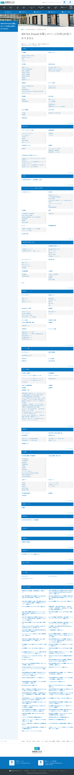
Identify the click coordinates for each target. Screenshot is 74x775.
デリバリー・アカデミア (53, 375)
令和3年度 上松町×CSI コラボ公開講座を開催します (59, 717)
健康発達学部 (51, 130)
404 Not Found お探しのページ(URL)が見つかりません (8, 26)
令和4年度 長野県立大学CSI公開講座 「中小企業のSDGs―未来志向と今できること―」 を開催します (61, 690)
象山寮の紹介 (51, 298)
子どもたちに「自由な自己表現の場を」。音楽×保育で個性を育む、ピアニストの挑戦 (33, 409)
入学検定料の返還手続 (26, 476)
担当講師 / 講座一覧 (52, 378)
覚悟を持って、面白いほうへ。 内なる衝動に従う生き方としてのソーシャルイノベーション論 (33, 419)
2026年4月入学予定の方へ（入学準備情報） (30, 519)
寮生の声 (50, 301)
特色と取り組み (52, 64)
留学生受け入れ (52, 435)
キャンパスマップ (52, 2)
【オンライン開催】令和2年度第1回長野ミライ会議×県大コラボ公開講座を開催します (34, 728)
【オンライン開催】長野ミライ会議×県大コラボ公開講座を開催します (34, 724)
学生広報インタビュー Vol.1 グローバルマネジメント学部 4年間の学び (33, 159)
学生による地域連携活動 (27, 385)
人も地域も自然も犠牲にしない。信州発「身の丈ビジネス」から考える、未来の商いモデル (33, 413)
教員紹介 (50, 145)
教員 (50, 210)
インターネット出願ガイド (27, 471)
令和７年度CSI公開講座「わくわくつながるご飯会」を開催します (34, 623)
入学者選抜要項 (25, 460)
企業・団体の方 (52, 360)
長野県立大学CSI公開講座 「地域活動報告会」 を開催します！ (33, 591)
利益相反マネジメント (26, 79)
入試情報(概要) (25, 271)
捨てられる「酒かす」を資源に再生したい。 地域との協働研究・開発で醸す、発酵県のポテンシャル (33, 416)
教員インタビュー (25, 262)
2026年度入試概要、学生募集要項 (28, 455)
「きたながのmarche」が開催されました (57, 681)
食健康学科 (51, 133)
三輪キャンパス (25, 298)
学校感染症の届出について (27, 339)
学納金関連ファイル (26, 325)
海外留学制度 (24, 435)
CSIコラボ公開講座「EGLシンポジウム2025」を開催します (33, 606)
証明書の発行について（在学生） (28, 332)
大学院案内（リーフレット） (54, 256)
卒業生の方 (53, 11)
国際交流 (49, 8)
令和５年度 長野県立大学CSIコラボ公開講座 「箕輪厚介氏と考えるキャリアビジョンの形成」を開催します (60, 660)
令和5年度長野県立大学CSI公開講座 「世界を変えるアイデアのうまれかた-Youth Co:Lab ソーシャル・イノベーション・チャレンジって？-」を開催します (34, 674)
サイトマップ (58, 2)
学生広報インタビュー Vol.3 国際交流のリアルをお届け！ (33, 164)
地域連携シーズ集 (25, 390)
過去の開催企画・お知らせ (27, 355)
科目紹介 (23, 138)
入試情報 (55, 8)
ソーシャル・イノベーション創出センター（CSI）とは (32, 378)
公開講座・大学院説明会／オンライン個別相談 (31, 228)
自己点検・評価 (25, 233)
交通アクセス (45, 2)
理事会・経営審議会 (26, 70)
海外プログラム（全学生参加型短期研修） (30, 438)
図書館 (23, 507)
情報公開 (24, 82)
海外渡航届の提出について (27, 337)
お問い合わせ (70, 3)
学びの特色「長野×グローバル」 (55, 67)
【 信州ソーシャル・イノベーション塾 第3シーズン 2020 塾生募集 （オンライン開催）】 (61, 728)
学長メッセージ (52, 52)
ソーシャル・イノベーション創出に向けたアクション (32, 380)
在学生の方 (23, 11)
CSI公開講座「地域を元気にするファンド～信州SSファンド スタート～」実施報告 (61, 706)
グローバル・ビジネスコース (27, 133)
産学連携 (24, 387)
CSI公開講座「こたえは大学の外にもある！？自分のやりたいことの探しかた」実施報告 (34, 706)
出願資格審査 (24, 218)
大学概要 (24, 52)
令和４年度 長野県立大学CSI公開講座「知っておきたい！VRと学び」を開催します (34, 703)
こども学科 (51, 135)
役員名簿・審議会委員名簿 (27, 69)
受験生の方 (9, 11)
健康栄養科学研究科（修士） (29, 242)
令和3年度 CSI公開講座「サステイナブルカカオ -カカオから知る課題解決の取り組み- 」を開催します (60, 714)
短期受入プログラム (52, 440)
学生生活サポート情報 (26, 308)
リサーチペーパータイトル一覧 (55, 203)
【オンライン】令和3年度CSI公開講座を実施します (32, 717)
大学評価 (23, 87)
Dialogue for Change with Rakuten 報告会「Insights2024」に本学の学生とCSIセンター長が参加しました (34, 627)
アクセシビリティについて (27, 578)
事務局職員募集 (25, 101)
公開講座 (50, 385)
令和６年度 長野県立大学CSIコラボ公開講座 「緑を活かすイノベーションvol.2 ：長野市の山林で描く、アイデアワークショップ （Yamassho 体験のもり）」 (61, 640)
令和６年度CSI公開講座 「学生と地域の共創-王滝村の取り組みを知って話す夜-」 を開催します (34, 631)
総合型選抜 (24, 462)
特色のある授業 (52, 198)
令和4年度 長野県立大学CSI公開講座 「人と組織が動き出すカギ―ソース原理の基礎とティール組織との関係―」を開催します (34, 694)
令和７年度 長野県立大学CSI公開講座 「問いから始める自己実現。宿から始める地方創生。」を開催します (34, 597)
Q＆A (50, 205)
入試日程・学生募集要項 (53, 274)
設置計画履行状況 (25, 89)
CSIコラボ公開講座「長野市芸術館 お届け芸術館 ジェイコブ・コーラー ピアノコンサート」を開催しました (61, 618)
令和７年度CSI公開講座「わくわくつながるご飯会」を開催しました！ (61, 612)
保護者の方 (38, 11)
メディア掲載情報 (52, 101)
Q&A (49, 305)
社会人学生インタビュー (26, 266)
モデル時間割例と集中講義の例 (55, 196)
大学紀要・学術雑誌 (26, 373)
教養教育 (23, 148)
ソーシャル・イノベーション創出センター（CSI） (32, 375)
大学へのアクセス (52, 86)
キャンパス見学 (52, 486)
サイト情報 (25, 572)
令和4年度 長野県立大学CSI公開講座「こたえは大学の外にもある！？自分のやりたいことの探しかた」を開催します (34, 710)
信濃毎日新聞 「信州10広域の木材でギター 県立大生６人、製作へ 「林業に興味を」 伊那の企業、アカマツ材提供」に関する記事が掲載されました (60, 608)
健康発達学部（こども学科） (54, 152)
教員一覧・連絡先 (52, 254)
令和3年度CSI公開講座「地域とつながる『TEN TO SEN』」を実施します (34, 714)
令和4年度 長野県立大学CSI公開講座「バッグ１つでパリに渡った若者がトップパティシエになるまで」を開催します (61, 694)
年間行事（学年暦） (53, 320)
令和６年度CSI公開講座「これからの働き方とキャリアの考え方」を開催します (61, 645)
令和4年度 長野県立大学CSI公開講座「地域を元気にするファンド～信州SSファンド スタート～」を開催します (61, 710)
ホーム (24, 29)
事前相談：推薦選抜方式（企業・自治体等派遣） (31, 217)
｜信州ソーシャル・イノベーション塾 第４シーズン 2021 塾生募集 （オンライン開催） (34, 720)
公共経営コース (25, 136)
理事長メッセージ (25, 67)
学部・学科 (11, 8)
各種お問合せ (24, 117)
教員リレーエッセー (26, 142)
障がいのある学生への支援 (27, 315)
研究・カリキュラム (52, 250)
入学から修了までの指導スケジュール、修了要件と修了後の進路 (60, 201)
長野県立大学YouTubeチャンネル (16, 770)
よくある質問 (51, 358)
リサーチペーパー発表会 (26, 230)
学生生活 (23, 8)
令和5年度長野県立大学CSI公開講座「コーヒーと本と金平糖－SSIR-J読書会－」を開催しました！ (60, 678)
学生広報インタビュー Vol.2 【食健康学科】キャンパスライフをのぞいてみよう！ (33, 162)
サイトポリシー (25, 576)
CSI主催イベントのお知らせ (27, 659)
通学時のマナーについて (26, 301)
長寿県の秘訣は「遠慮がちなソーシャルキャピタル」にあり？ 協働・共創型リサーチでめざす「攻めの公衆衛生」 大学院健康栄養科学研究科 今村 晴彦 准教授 (33, 395)
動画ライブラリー (52, 99)
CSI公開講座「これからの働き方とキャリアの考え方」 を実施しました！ (34, 645)
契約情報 (23, 114)
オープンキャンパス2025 (53, 482)
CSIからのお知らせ (27, 587)
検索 (71, 7)
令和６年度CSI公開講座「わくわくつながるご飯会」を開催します (61, 649)
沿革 (23, 59)
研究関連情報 (51, 373)
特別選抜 (23, 467)
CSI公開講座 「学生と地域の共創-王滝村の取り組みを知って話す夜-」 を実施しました (60, 627)
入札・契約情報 (25, 109)
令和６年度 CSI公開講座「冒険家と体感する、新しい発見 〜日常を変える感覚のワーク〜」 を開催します (34, 640)
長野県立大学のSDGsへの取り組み (55, 69)
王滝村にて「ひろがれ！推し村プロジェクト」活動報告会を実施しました (60, 686)
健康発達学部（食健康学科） (54, 150)
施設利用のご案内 (52, 87)
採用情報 (24, 96)
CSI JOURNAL (25, 382)
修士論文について (52, 252)
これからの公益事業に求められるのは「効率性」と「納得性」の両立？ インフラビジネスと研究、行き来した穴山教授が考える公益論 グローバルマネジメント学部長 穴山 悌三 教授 (33, 400)
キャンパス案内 (52, 82)
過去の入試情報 (25, 488)
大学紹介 (4, 8)
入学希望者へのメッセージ (27, 249)
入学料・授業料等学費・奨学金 (28, 322)
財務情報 (23, 77)
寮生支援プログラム (52, 299)
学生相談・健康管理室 (26, 313)
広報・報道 (51, 96)
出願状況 (23, 482)
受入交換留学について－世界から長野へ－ (57, 438)
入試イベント (51, 479)
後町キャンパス (25, 299)
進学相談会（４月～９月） (54, 484)
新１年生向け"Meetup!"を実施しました (30, 685)
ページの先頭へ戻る (69, 123)
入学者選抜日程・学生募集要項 (28, 213)
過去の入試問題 (25, 222)
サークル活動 (24, 320)
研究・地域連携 (41, 8)
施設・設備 (51, 303)
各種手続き (24, 328)
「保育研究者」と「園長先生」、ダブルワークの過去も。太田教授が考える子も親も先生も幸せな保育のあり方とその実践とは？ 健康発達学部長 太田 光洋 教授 (33, 406)
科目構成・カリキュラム (53, 195)
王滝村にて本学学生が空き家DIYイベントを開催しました (33, 677)
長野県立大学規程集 (26, 76)
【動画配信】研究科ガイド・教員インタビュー (31, 250)
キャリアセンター (25, 352)
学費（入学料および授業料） (27, 215)
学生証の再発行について (26, 335)
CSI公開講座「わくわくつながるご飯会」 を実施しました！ (33, 648)
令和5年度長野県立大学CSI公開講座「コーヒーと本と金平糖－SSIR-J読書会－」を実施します (34, 682)
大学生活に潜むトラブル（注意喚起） (29, 316)
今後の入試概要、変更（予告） (55, 455)
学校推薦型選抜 (25, 464)
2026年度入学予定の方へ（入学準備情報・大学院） (32, 179)
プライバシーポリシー (53, 576)
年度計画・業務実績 (26, 74)
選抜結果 (23, 220)
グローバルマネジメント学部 (27, 130)
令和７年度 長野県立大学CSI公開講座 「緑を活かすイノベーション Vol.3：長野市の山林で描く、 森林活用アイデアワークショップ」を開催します (34, 619)
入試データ (24, 479)
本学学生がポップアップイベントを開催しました (58, 667)
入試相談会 (51, 276)
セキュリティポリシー (26, 93)
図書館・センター (64, 8)
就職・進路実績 (25, 140)
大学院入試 (24, 495)
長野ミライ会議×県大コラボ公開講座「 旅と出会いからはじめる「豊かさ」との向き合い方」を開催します (34, 690)
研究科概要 (24, 274)
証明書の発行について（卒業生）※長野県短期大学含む (33, 333)
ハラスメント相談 (52, 328)
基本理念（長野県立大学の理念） (28, 55)
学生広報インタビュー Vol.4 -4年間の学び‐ (30, 166)
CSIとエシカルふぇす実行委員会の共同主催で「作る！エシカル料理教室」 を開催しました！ (34, 664)
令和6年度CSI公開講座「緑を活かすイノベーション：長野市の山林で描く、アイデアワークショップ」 (60, 652)
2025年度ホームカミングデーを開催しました (31, 554)
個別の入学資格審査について (27, 474)
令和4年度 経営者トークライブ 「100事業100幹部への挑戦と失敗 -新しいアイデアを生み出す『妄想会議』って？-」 (34, 699)
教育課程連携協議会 (52, 207)
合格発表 (23, 486)
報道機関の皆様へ (52, 104)
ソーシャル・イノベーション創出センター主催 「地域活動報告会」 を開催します (34, 634)
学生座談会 (24, 267)
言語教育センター (25, 443)
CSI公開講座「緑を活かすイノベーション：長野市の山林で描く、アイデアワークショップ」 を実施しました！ (34, 652)
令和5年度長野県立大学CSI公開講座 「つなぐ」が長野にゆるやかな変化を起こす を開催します (61, 673)
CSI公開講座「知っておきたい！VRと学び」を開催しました (60, 698)
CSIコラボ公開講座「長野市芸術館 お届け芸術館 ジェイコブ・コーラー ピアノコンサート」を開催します (61, 623)
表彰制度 (50, 322)
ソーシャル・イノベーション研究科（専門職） (33, 188)
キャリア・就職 (31, 8)
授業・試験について (52, 311)
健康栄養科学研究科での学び (54, 249)
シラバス (50, 313)
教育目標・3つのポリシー (27, 57)
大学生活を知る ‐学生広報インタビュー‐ (30, 155)
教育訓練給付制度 (52, 225)
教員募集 (23, 99)
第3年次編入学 (25, 469)
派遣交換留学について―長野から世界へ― (30, 440)
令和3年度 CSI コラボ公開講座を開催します (57, 719)
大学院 (17, 8)
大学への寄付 (51, 109)
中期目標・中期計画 (26, 72)
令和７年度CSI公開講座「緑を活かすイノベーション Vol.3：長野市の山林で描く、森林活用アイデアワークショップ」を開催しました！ (34, 613)
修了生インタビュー (26, 264)
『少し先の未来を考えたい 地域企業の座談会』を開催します (60, 723)
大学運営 (24, 64)
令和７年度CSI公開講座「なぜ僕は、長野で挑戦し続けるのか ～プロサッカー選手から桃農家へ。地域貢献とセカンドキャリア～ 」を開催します (34, 603)
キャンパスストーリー (26, 259)
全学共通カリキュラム (26, 145)
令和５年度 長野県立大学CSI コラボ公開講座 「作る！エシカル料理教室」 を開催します (61, 664)
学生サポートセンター (26, 311)
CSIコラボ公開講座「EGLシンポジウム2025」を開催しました (61, 601)
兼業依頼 (50, 387)
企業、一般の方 (26, 562)
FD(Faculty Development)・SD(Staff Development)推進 (32, 91)
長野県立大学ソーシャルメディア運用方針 (57, 106)
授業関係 (50, 308)
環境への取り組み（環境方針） (55, 70)
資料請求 (64, 3)
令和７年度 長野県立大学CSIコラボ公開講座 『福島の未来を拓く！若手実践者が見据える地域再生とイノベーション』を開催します (61, 597)
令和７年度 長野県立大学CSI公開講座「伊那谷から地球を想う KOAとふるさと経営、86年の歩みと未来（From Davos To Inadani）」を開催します (61, 592)
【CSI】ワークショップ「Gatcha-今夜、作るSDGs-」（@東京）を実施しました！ (34, 656)
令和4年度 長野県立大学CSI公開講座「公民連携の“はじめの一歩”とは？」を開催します (60, 703)
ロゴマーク (24, 60)
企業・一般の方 (67, 11)
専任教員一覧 (51, 213)
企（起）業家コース (26, 135)
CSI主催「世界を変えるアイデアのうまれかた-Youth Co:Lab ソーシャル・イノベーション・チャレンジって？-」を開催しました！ (34, 669)
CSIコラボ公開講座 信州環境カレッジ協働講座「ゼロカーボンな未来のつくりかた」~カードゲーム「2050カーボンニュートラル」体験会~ (61, 635)
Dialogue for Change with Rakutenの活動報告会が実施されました (60, 656)
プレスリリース (52, 103)
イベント (24, 225)
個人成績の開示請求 (26, 493)
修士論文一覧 (51, 259)
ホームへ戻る (4, 741)
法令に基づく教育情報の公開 (27, 86)
